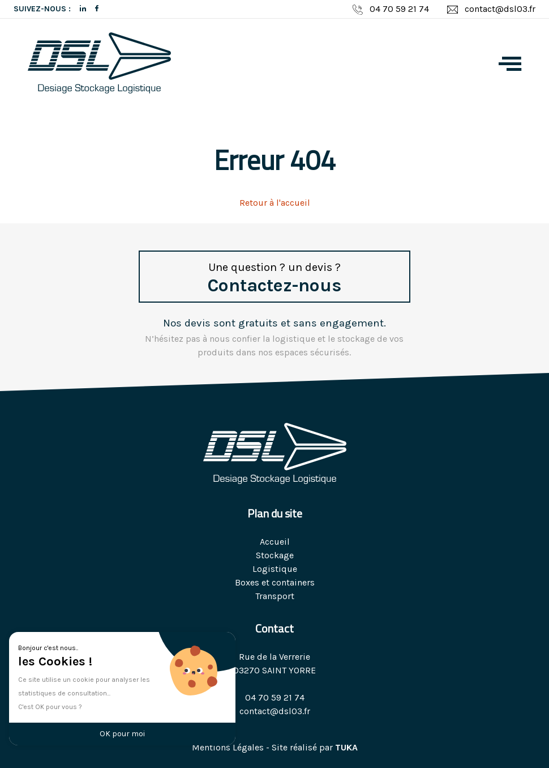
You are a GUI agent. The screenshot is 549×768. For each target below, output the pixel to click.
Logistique (274, 568)
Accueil (275, 541)
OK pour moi (122, 734)
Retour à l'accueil (274, 202)
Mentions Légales (228, 747)
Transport (274, 596)
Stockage (275, 555)
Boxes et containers (275, 582)
